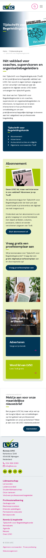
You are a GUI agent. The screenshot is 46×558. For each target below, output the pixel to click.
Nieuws (6, 531)
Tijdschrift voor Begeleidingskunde (18, 522)
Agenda (6, 528)
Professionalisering (13, 500)
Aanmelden (31, 429)
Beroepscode (9, 514)
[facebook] (15, 471)
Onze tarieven (9, 492)
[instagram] (10, 471)
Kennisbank (8, 525)
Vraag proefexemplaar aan (21, 267)
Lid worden (8, 484)
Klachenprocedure (11, 506)
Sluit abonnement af (18, 231)
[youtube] (20, 471)
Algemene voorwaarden (12, 547)
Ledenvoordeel (9, 486)
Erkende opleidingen (12, 509)
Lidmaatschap (10, 480)
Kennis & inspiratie (12, 519)
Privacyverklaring (29, 547)
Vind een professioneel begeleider (18, 495)
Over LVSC (7, 534)
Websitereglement (10, 551)
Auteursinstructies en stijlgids (24, 142)
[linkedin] (5, 471)
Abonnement (16, 136)
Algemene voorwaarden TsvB (23, 145)
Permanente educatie (12, 512)
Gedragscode (9, 503)
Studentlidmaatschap (12, 489)
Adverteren (16, 139)
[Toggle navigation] (41, 6)
